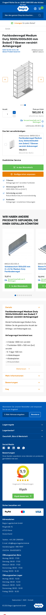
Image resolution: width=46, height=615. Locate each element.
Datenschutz (16, 600)
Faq (7, 389)
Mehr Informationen (14, 376)
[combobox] (23, 15)
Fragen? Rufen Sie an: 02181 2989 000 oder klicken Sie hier (23, 3)
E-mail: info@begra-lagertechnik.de (15, 543)
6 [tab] (25, 295)
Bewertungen (11, 382)
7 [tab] (27, 295)
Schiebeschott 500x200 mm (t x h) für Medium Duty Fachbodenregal (17, 269)
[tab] (23, 181)
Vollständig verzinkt (14, 193)
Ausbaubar (10, 199)
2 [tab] (17, 295)
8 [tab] (29, 295)
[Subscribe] (35, 414)
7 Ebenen (9, 180)
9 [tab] (31, 295)
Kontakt (30, 600)
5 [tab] (23, 295)
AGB (24, 600)
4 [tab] (21, 295)
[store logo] (23, 8)
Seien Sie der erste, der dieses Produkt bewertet (11, 51)
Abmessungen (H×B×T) (15, 187)
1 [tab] (15, 295)
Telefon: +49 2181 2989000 (12, 540)
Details (8, 307)
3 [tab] (19, 295)
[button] (5, 79)
